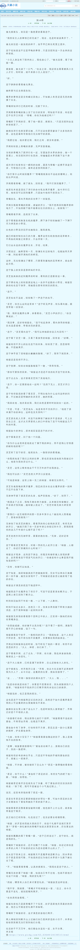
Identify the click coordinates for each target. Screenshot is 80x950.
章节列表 (36, 23)
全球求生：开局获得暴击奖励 (14, 26)
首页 (2, 11)
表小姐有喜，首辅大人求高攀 (19, 943)
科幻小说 (44, 11)
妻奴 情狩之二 (47, 26)
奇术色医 (41, 26)
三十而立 (60, 26)
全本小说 (65, 11)
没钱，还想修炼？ (46, 943)
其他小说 (58, 11)
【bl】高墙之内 (66, 26)
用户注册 (77, 1)
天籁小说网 (10, 6)
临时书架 (73, 11)
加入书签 (49, 23)
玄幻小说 (8, 11)
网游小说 (37, 11)
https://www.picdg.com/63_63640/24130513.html (39, 935)
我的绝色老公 (74, 26)
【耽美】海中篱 (54, 26)
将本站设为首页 (5, 1)
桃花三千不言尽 (15, 15)
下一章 (44, 23)
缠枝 (10, 943)
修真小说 (15, 11)
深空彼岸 (24, 26)
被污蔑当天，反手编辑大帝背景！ (34, 943)
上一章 (29, 23)
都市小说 (22, 11)
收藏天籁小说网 (15, 1)
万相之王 (29, 26)
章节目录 (36, 938)
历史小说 (29, 11)
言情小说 (51, 11)
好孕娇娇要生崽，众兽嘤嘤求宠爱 (59, 943)
